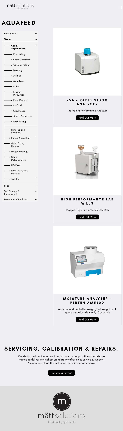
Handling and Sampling (18, 131)
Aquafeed (18, 81)
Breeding (18, 70)
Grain (7, 38)
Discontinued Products (15, 199)
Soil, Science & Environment (12, 192)
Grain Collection (21, 59)
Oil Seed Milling (21, 64)
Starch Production (22, 116)
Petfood (17, 105)
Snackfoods (19, 110)
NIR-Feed (16, 165)
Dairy (16, 86)
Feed (6, 185)
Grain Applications (18, 47)
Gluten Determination (18, 158)
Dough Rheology (19, 151)
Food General (20, 100)
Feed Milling (19, 121)
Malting (17, 75)
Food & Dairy (11, 33)
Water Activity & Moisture (19, 172)
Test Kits (15, 178)
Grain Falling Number (17, 145)
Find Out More (87, 117)
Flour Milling (19, 54)
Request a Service (61, 373)
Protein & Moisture (20, 138)
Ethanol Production (18, 93)
